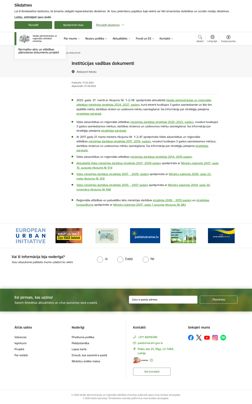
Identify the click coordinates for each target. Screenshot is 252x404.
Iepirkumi (20, 343)
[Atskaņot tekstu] (87, 71)
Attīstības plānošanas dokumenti (39, 70)
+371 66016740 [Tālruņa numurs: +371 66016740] (147, 337)
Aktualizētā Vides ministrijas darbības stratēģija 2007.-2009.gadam (118, 163)
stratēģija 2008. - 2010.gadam (172, 200)
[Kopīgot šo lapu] (228, 71)
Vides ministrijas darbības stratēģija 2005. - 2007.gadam (112, 185)
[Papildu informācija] (151, 360)
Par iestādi (21, 355)
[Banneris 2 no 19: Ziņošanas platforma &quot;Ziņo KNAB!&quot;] (69, 235)
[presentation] (31, 274)
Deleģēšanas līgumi (30, 83)
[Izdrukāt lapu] (228, 61)
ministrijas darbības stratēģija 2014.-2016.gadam (161, 157)
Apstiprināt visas (73, 25)
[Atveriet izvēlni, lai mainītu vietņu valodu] (212, 39)
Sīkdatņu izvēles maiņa (86, 361)
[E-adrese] (140, 360)
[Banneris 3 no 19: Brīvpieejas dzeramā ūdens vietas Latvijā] (106, 235)
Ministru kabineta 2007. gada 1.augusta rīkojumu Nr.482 (149, 205)
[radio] (102, 259)
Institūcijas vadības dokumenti (37, 76)
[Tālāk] (229, 235)
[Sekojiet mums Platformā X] (199, 337)
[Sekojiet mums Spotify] (223, 337)
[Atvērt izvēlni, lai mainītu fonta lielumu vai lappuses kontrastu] (228, 39)
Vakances (20, 337)
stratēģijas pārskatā (88, 113)
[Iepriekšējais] (23, 235)
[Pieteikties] (219, 300)
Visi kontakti (151, 371)
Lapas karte (79, 349)
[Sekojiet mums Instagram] (215, 337)
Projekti (19, 349)
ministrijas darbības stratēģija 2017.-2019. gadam (119, 141)
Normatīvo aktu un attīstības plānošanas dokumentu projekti (38, 91)
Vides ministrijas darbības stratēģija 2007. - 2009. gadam (112, 174)
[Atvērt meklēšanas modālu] (200, 39)
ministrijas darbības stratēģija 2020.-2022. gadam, (162, 122)
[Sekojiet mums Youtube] (207, 337)
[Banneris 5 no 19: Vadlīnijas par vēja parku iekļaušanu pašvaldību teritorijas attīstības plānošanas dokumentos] (183, 235)
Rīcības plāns (26, 63)
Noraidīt (33, 25)
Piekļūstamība (80, 343)
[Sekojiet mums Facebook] (191, 337)
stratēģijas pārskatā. (114, 130)
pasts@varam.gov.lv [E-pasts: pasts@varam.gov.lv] (150, 343)
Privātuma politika (83, 337)
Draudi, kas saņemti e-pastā (89, 355)
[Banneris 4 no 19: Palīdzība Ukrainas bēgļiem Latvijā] (145, 235)
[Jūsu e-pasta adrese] (163, 300)
